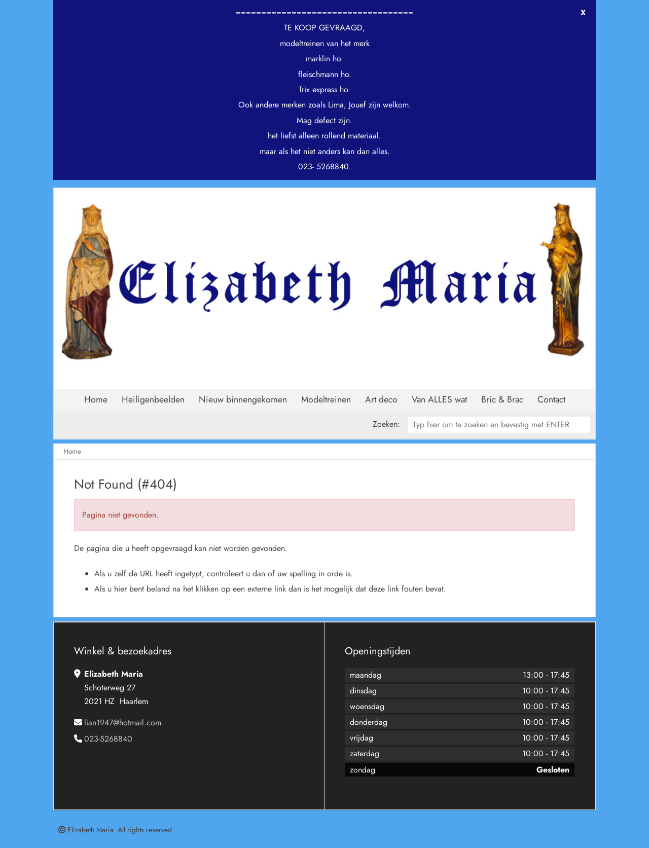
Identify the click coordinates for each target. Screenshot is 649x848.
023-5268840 (108, 739)
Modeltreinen (326, 399)
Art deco (381, 399)
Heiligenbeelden (153, 399)
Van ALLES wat (439, 399)
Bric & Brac (502, 399)
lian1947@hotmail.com (122, 722)
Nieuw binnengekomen (243, 399)
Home (95, 399)
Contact (551, 399)
